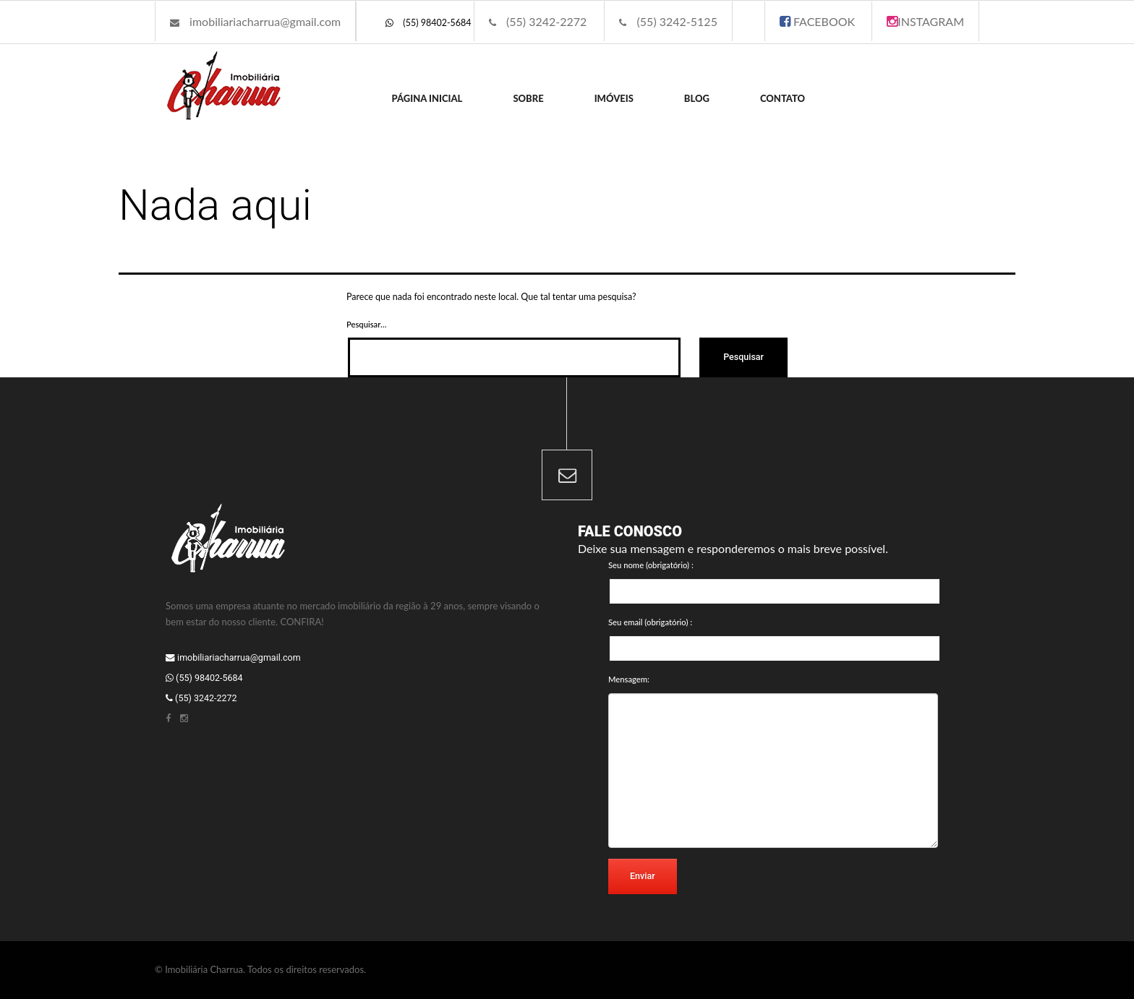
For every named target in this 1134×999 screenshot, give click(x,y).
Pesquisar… (366, 324)
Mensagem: (628, 679)
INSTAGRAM (925, 21)
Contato (782, 98)
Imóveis (614, 98)
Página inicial (427, 98)
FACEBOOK (817, 21)
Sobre (528, 98)
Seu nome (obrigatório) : (651, 565)
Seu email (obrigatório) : (650, 622)
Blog (696, 98)
